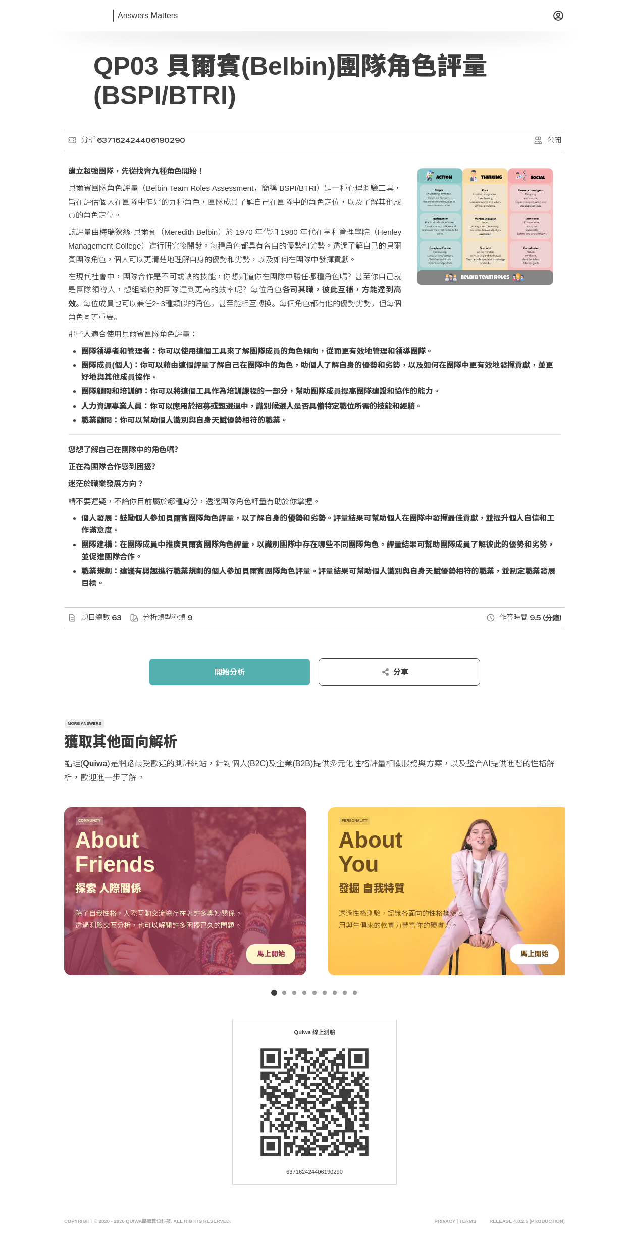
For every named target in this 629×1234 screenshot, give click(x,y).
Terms (467, 1221)
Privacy (444, 1221)
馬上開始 (271, 954)
